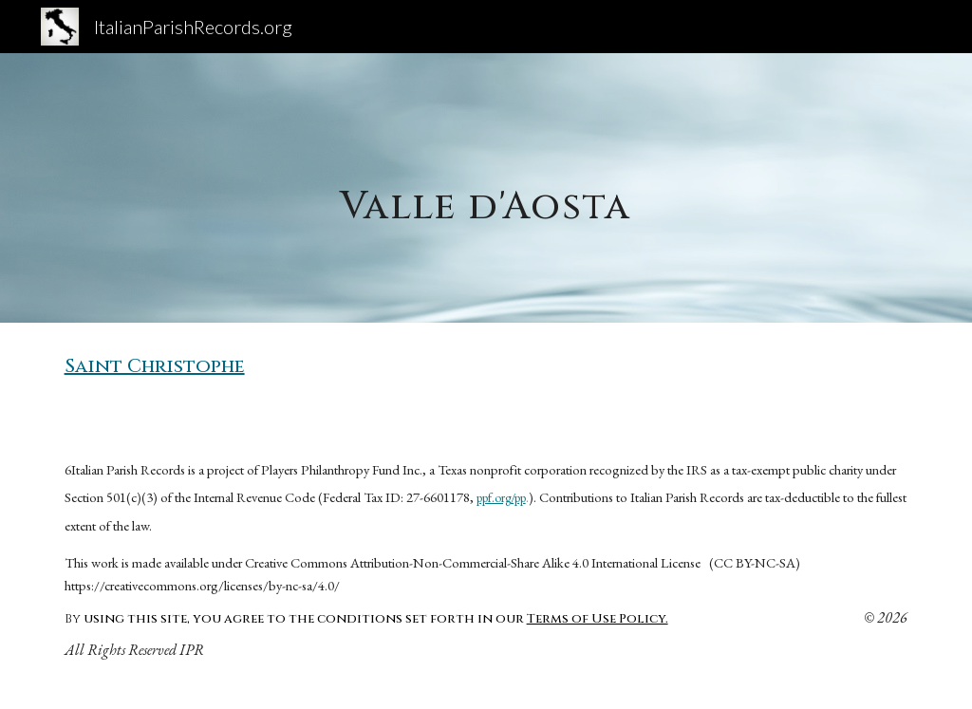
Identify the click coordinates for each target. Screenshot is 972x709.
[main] (485, 187)
